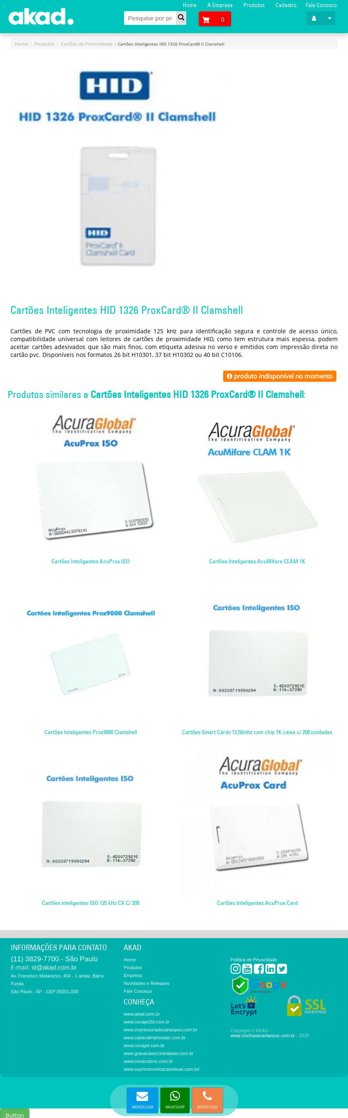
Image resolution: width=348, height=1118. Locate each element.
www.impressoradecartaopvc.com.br (160, 1029)
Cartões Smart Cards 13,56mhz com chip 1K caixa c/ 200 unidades (257, 732)
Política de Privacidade (254, 959)
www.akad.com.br (142, 1013)
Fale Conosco (321, 5)
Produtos (254, 5)
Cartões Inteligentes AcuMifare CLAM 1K (257, 561)
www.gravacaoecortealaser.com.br (158, 1053)
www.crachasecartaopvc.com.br (263, 1035)
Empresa (133, 975)
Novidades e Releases (146, 983)
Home (190, 5)
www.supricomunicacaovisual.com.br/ (162, 1069)
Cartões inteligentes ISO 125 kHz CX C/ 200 (90, 903)
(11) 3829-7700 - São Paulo (54, 959)
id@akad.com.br (54, 967)
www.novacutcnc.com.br (148, 1061)
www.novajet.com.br (144, 1045)
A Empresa (220, 5)
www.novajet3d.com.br (147, 1021)
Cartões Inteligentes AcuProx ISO (90, 561)
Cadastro (286, 5)
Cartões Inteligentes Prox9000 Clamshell (90, 732)
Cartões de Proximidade (86, 44)
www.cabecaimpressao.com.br (154, 1037)
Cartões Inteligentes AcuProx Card (257, 903)
